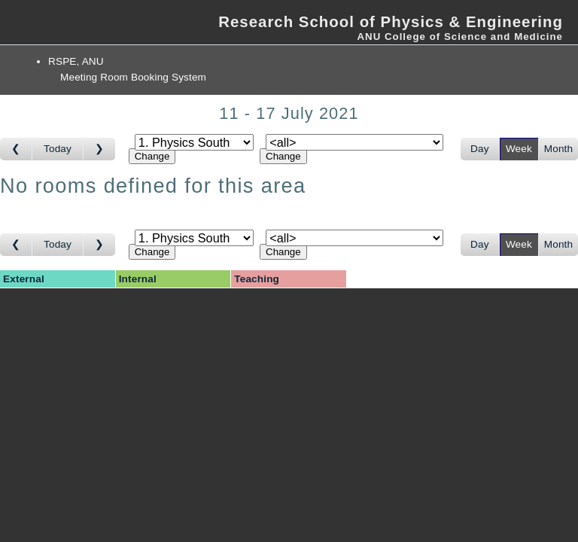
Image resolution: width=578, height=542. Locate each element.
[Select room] (354, 142)
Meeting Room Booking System (133, 77)
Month (558, 148)
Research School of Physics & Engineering (390, 22)
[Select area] (194, 142)
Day (479, 148)
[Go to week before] (16, 149)
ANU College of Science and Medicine (460, 36)
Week (519, 148)
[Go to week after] (99, 149)
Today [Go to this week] (57, 148)
